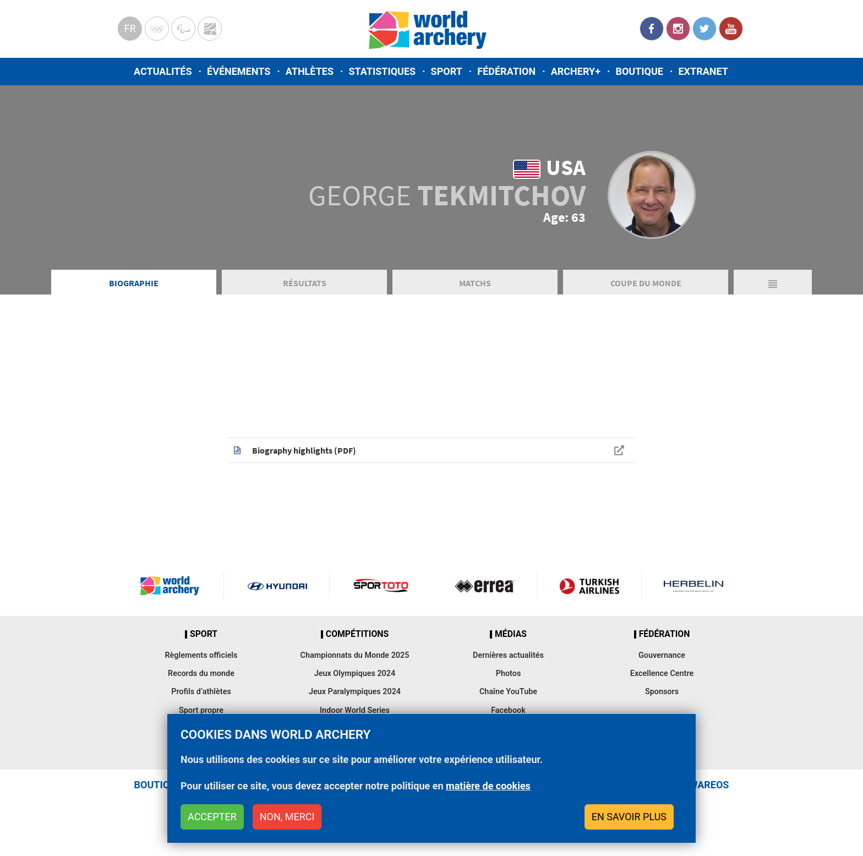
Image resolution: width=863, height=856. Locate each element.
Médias (511, 634)
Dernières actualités (508, 655)
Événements (238, 71)
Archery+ (575, 71)
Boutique (639, 71)
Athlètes (310, 71)
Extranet (703, 71)
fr (129, 28)
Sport (446, 71)
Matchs (475, 282)
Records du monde (201, 673)
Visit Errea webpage (485, 585)
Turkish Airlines (589, 585)
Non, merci (287, 816)
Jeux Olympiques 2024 (355, 673)
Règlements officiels (201, 655)
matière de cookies (488, 786)
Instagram (678, 29)
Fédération (506, 71)
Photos (508, 673)
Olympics (157, 29)
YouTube (731, 29)
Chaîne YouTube (508, 691)
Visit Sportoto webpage (382, 585)
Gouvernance (661, 655)
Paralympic (183, 29)
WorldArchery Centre (210, 29)
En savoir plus (629, 816)
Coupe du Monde (645, 282)
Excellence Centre (661, 673)
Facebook (652, 29)
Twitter (704, 29)
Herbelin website (694, 585)
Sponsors (662, 691)
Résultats (304, 282)
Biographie (134, 282)
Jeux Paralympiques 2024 (355, 691)
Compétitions (357, 634)
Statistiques (382, 71)
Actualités (163, 71)
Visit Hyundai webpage (277, 585)
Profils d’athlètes (201, 691)
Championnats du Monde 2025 (354, 655)
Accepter (212, 816)
